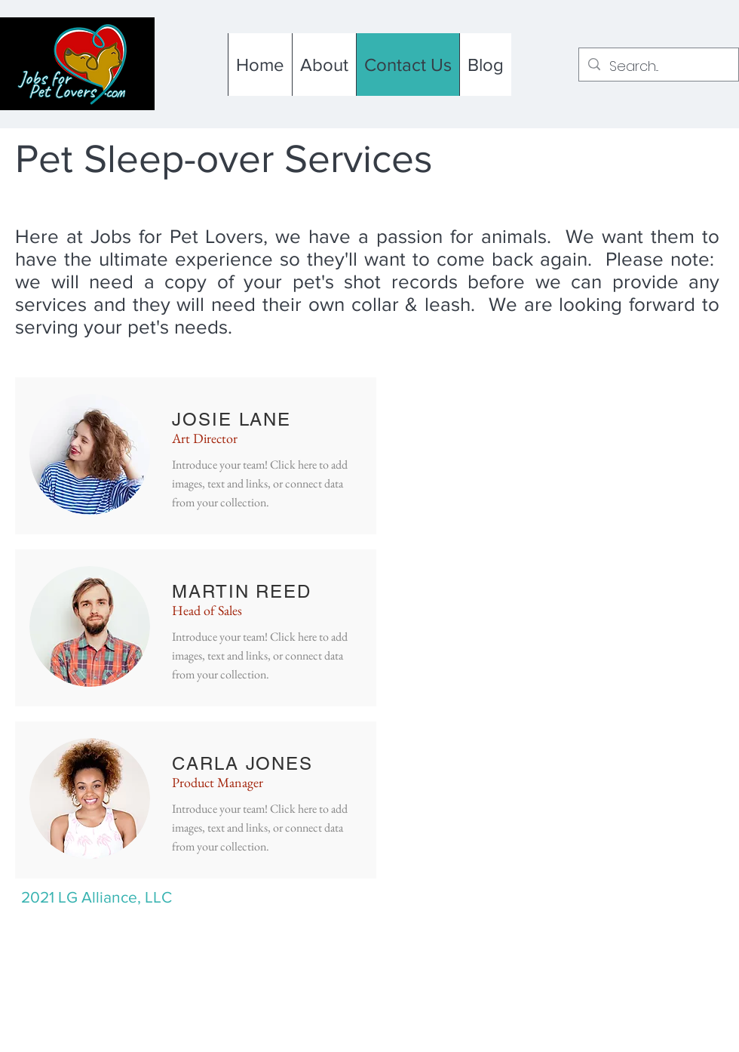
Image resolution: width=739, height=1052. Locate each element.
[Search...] (658, 66)
